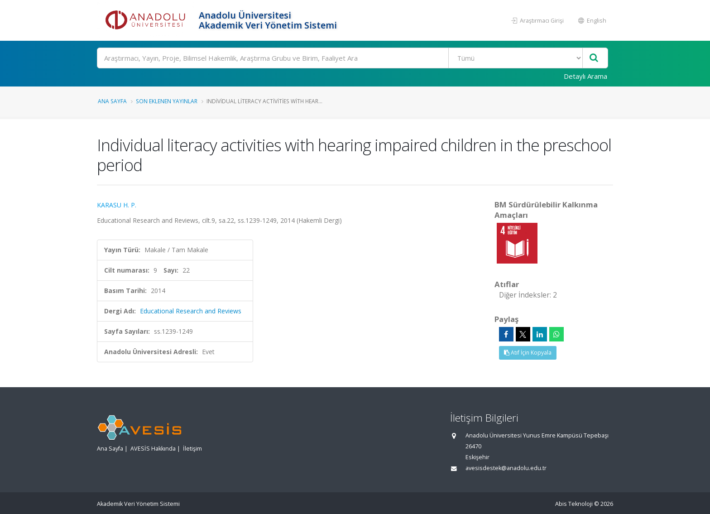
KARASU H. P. (116, 205)
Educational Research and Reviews (190, 311)
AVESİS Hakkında (153, 448)
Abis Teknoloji (574, 504)
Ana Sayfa (112, 101)
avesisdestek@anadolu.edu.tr (506, 468)
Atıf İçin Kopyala (528, 352)
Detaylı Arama (585, 76)
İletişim (192, 448)
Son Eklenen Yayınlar (166, 101)
